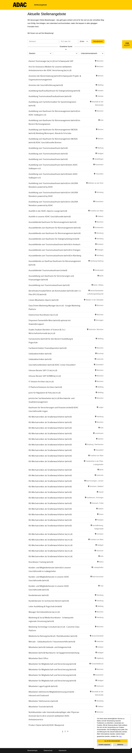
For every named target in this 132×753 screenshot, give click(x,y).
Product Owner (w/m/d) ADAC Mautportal (46, 725)
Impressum (62, 750)
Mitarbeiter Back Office (38, 658)
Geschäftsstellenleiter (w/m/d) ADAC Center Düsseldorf (52, 365)
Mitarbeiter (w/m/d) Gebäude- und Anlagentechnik (50, 647)
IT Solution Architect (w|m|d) (41, 381)
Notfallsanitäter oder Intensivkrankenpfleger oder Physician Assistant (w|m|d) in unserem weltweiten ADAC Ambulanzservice (54, 716)
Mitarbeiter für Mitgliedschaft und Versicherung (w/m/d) (52, 664)
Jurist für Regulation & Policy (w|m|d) (44, 392)
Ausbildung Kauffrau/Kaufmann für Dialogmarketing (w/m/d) (54, 90)
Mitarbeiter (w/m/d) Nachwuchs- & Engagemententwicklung (54, 653)
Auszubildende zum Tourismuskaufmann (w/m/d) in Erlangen (54, 250)
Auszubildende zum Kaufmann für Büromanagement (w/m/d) (54, 227)
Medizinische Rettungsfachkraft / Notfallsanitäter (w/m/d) (53, 636)
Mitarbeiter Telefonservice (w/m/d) (43, 701)
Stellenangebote (40, 5)
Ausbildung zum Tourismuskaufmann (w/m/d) (48, 148)
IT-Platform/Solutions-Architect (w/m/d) (45, 387)
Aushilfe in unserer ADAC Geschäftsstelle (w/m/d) (50, 216)
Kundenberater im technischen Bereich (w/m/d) (49, 601)
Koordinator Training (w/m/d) (41, 562)
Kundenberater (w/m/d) (38, 595)
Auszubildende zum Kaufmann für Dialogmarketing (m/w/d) (54, 239)
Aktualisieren (98, 41)
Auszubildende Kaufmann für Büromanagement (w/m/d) (52, 222)
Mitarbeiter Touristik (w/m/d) (41, 706)
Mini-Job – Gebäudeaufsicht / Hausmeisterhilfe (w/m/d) (52, 641)
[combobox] (83, 41)
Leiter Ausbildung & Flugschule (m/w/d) (45, 606)
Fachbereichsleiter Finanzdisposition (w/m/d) (47, 348)
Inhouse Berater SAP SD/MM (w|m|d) (45, 376)
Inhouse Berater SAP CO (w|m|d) (43, 370)
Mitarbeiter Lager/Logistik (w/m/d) (43, 686)
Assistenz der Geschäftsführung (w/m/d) (46, 85)
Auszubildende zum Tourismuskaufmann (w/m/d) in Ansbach (54, 244)
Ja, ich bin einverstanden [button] (112, 741)
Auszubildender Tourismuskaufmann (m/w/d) (48, 270)
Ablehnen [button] (120, 744)
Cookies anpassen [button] (104, 744)
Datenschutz (48, 750)
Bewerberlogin (32, 750)
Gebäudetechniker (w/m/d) (40, 353)
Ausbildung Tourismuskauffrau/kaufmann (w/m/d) (50, 96)
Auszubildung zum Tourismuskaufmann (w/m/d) (49, 285)
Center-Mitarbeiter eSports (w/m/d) (43, 300)
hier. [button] (120, 736)
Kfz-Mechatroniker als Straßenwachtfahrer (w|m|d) (50, 534)
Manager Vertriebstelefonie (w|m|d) (44, 612)
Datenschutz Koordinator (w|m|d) (43, 315)
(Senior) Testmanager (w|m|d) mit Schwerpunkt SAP (51, 61)
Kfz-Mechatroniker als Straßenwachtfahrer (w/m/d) (50, 416)
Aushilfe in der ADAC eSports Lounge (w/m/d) (48, 211)
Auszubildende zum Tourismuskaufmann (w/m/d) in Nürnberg (55, 255)
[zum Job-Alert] (127, 44)
